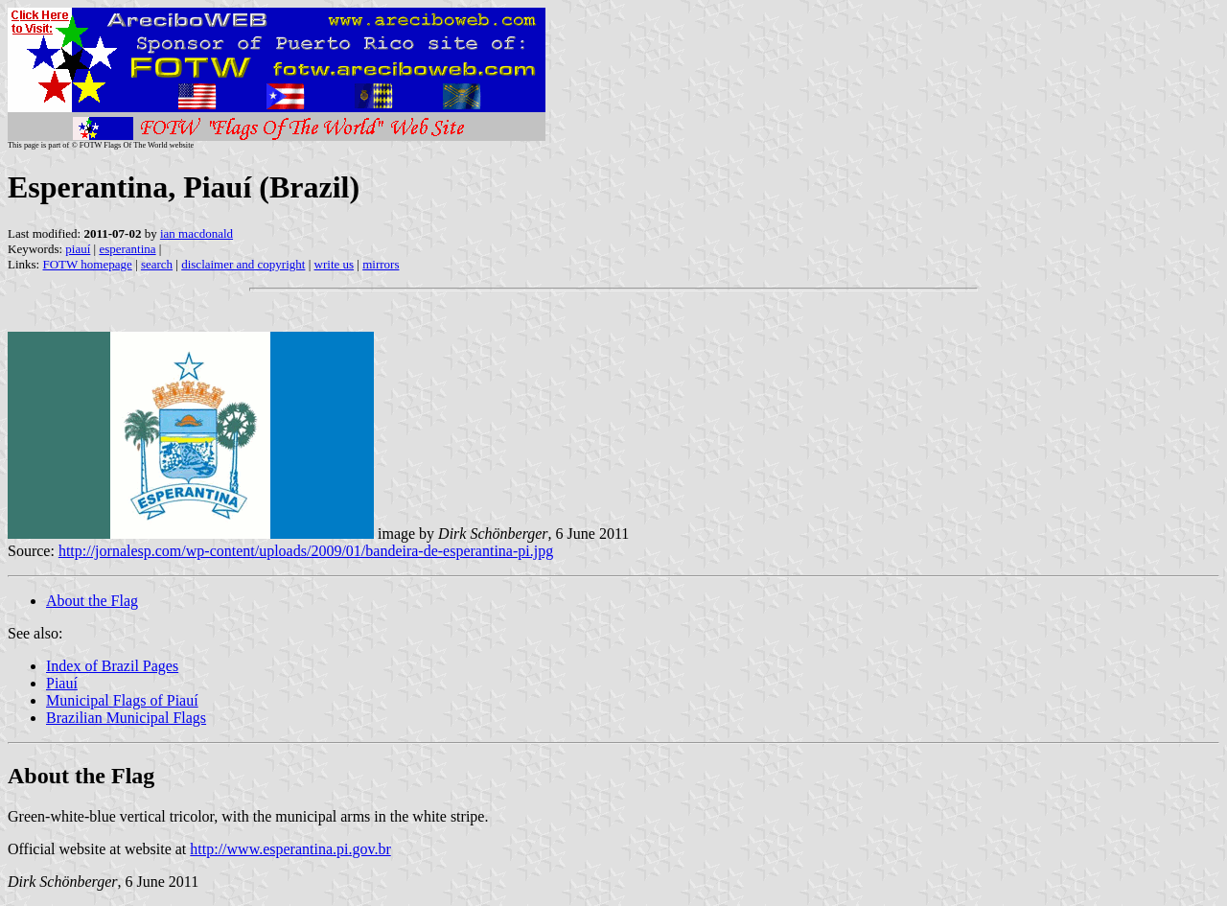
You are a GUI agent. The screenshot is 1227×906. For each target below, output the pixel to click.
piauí (77, 249)
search (157, 264)
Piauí (62, 683)
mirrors (380, 264)
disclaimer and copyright (243, 264)
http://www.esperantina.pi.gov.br (290, 849)
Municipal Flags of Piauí (122, 700)
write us (334, 264)
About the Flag (92, 600)
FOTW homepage (86, 264)
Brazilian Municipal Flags (126, 717)
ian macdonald (196, 233)
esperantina (127, 249)
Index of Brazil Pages (112, 666)
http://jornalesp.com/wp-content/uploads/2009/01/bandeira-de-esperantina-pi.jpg (305, 551)
